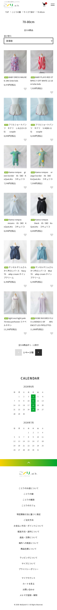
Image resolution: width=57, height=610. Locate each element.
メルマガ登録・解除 (28, 595)
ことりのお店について (28, 488)
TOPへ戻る (28, 462)
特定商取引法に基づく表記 (28, 514)
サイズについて (28, 563)
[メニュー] (52, 4)
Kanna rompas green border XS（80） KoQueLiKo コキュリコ (15, 176)
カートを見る (29, 583)
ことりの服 (16, 12)
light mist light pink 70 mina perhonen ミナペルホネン (15, 322)
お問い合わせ (29, 589)
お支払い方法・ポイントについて (28, 525)
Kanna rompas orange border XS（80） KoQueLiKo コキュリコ (41, 176)
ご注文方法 (28, 519)
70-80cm (41, 12)
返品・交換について (28, 537)
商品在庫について (28, 548)
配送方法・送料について (28, 531)
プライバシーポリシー (28, 569)
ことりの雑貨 (29, 499)
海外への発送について (28, 543)
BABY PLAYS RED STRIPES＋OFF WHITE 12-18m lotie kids (41, 81)
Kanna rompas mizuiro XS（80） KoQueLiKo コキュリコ (15, 223)
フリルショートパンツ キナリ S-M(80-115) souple (41, 128)
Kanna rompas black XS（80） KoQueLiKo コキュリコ (41, 223)
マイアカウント (28, 577)
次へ (38, 352)
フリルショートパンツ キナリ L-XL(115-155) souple (15, 128)
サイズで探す (29, 12)
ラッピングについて (28, 557)
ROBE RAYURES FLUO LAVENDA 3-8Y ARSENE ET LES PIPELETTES (41, 322)
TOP (7, 12)
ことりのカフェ (28, 505)
